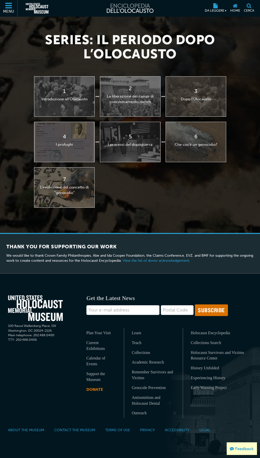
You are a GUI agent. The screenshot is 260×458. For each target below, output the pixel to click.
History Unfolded (205, 368)
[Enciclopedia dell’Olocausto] (130, 8)
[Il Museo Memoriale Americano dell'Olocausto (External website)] (37, 8)
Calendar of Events (95, 361)
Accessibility (177, 430)
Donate (94, 389)
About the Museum (26, 430)
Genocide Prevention (149, 387)
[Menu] (9, 8)
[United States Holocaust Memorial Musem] (35, 308)
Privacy (147, 430)
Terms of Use (117, 430)
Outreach (139, 413)
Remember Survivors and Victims (152, 375)
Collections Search (206, 343)
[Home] (235, 8)
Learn (136, 333)
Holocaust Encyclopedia (210, 333)
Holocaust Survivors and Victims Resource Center (217, 355)
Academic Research (148, 362)
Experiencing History (208, 378)
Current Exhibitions (95, 346)
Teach (136, 343)
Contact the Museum (74, 430)
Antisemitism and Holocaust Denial (146, 400)
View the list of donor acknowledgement (156, 260)
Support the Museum (95, 377)
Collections (141, 352)
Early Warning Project (208, 387)
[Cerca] (249, 8)
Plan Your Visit (98, 333)
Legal (204, 430)
